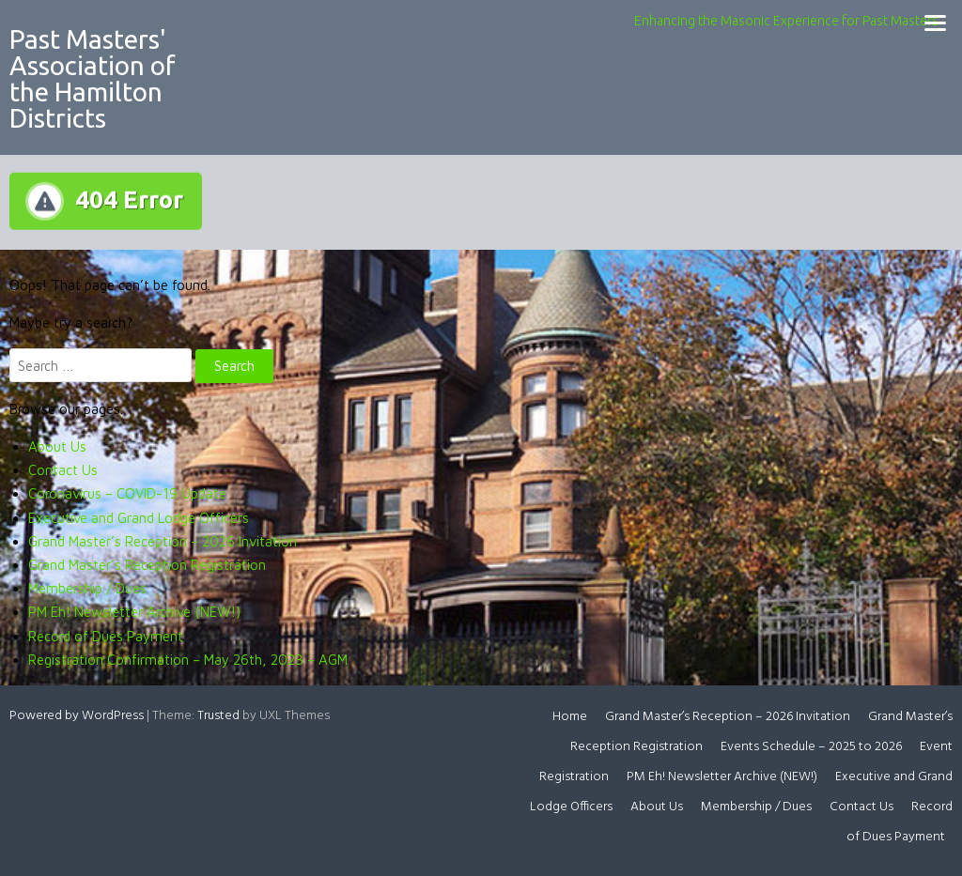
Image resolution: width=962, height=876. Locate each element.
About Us (57, 446)
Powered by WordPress (76, 716)
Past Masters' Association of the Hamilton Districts (92, 78)
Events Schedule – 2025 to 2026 (811, 747)
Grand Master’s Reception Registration (147, 565)
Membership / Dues (87, 588)
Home (569, 717)
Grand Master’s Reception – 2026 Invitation (162, 541)
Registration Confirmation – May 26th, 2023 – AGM (188, 660)
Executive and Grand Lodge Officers (138, 518)
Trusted (218, 716)
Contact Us (63, 470)
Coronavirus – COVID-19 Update (127, 493)
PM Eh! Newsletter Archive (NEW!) (134, 612)
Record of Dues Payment (105, 636)
